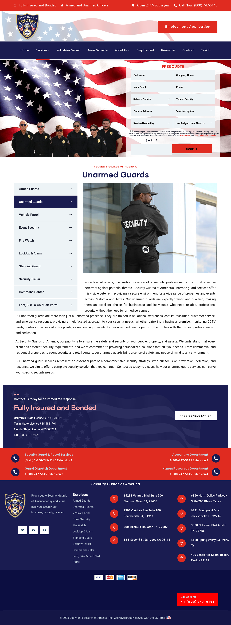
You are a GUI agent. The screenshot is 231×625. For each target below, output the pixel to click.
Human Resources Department (185, 468)
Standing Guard (30, 266)
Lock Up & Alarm (30, 253)
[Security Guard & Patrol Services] (15, 458)
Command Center (31, 292)
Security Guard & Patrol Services (49, 454)
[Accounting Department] (216, 458)
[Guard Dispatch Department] (15, 472)
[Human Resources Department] (216, 472)
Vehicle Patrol (29, 214)
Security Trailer (29, 279)
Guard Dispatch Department (46, 468)
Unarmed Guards (30, 202)
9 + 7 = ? (151, 140)
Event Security (29, 227)
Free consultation (195, 415)
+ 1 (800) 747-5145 (198, 601)
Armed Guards (29, 189)
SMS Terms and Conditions (205, 135)
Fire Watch (26, 240)
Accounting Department (190, 454)
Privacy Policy (185, 135)
